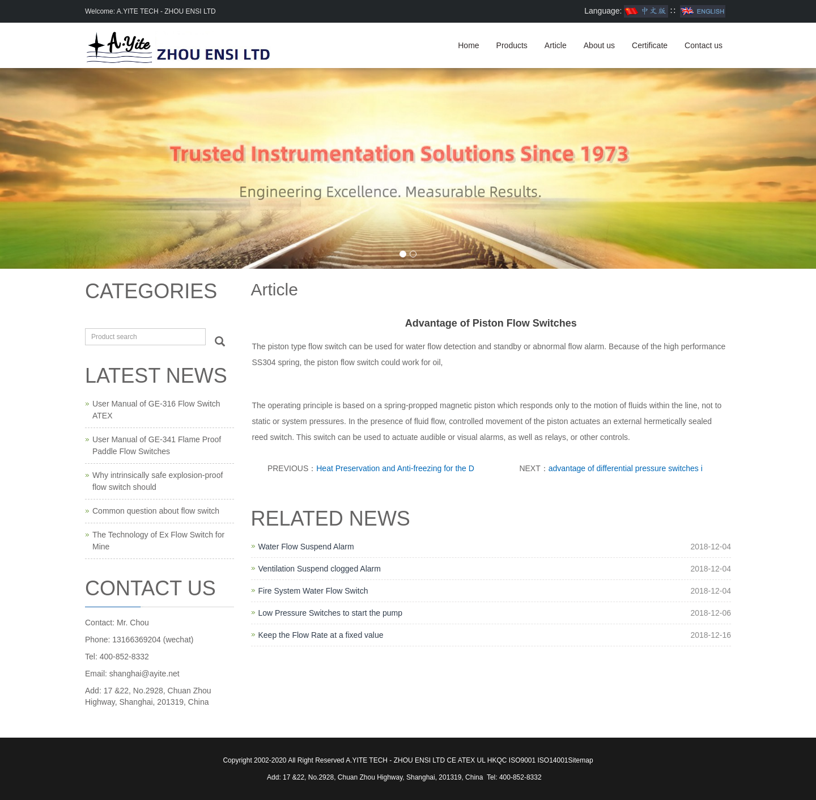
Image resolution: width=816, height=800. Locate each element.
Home (468, 45)
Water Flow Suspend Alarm (306, 546)
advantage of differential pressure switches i (626, 468)
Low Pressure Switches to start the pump (330, 612)
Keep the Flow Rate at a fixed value (321, 635)
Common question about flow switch (155, 510)
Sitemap (580, 760)
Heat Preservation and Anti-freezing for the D (395, 468)
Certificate (650, 45)
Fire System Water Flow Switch (313, 590)
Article (556, 45)
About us (599, 45)
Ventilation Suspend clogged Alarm (319, 568)
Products (512, 45)
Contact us (703, 45)
